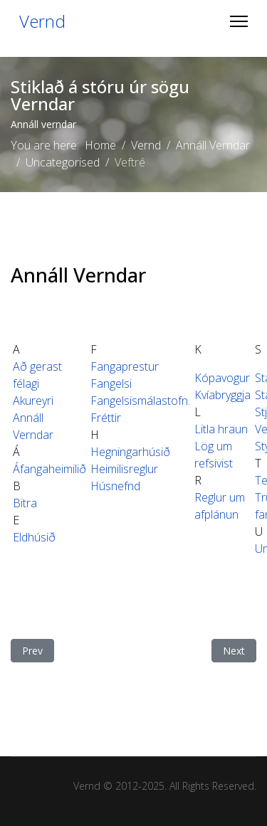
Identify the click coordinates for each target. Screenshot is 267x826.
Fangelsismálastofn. (140, 400)
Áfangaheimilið (49, 469)
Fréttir (105, 417)
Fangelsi (111, 383)
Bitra (25, 503)
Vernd (42, 21)
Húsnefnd (115, 486)
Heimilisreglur (124, 469)
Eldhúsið (34, 537)
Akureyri (33, 400)
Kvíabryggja (222, 395)
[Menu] (239, 21)
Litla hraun (221, 429)
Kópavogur (222, 378)
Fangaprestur (124, 366)
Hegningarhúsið (130, 452)
